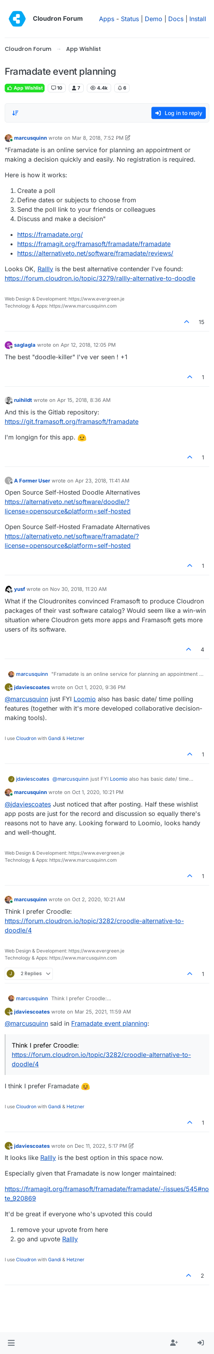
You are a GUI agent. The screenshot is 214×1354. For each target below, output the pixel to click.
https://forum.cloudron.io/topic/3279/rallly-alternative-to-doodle (100, 278)
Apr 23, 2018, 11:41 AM (102, 480)
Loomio (85, 699)
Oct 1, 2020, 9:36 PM (100, 687)
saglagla (25, 345)
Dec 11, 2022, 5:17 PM (101, 1146)
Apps (106, 19)
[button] (11, 1343)
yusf (19, 589)
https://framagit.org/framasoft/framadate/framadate (94, 244)
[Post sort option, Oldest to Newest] (15, 113)
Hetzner (76, 738)
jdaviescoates (32, 687)
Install (197, 19)
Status (130, 19)
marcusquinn (30, 138)
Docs (175, 19)
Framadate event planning (109, 1023)
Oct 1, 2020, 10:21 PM (98, 792)
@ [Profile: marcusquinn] (26, 699)
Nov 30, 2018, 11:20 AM (78, 589)
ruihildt (23, 400)
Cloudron (26, 738)
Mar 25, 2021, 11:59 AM (103, 1011)
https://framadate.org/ (50, 234)
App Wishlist (25, 88)
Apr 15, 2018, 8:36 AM (84, 400)
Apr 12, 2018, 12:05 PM (88, 345)
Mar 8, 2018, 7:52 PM (98, 138)
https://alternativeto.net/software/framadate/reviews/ (95, 253)
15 (201, 322)
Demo (153, 19)
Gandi (54, 738)
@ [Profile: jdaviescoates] (28, 804)
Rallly (45, 269)
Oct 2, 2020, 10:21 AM (98, 899)
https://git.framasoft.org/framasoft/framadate (71, 421)
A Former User (32, 480)
